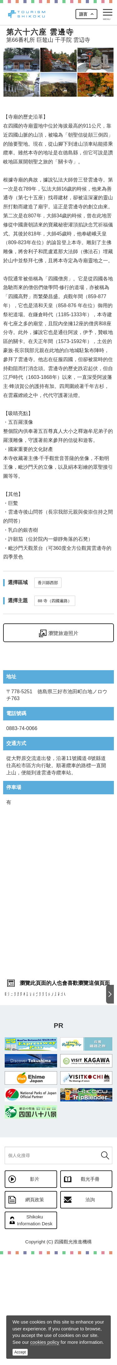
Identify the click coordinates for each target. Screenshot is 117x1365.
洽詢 (90, 1310)
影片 (34, 1289)
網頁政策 (34, 1310)
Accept (20, 1352)
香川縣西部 (48, 582)
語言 (83, 14)
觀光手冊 (90, 1289)
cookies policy (44, 1342)
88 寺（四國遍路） (55, 600)
